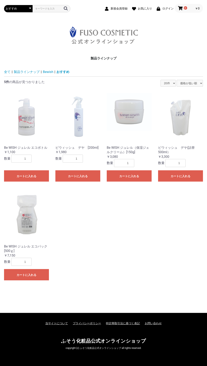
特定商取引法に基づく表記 (123, 323)
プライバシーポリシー (87, 323)
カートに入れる (26, 176)
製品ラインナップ (103, 58)
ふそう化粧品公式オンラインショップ (103, 341)
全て (7, 72)
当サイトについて (56, 323)
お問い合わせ (153, 323)
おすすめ (62, 72)
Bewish (48, 72)
